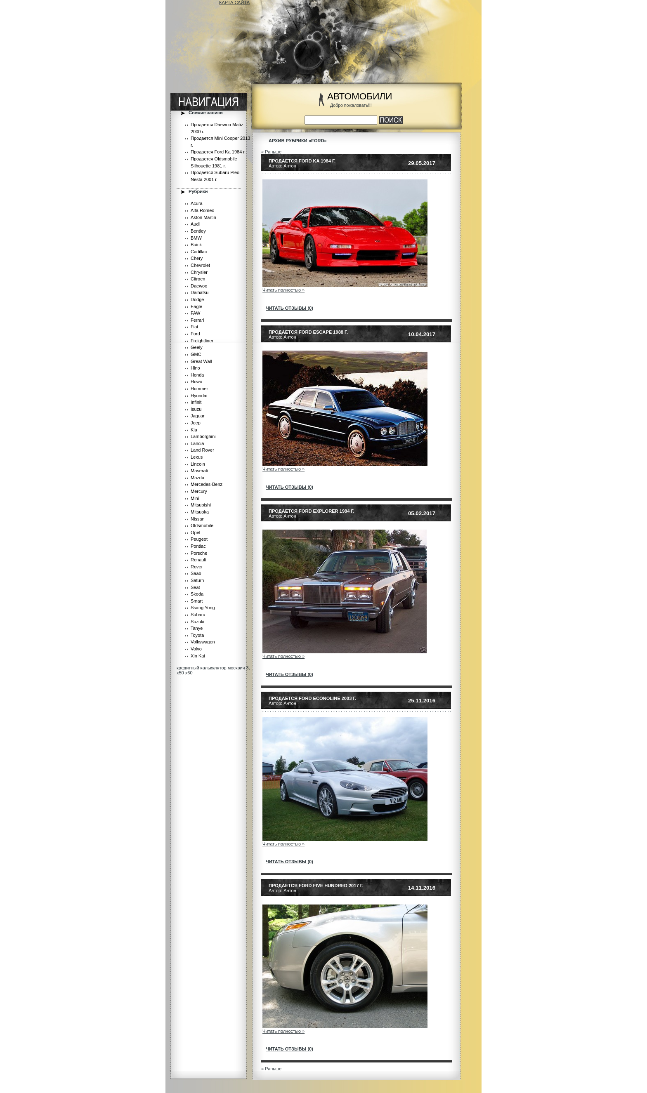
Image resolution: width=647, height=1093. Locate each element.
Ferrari (197, 320)
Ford (195, 333)
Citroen (198, 278)
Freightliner (202, 340)
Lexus (197, 457)
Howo (196, 381)
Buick (196, 244)
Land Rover (202, 450)
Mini (195, 498)
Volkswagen (203, 641)
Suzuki (197, 621)
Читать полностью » (283, 289)
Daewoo (199, 285)
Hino (195, 367)
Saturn (197, 580)
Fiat (194, 326)
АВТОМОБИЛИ (359, 96)
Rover (197, 566)
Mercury (199, 491)
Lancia (197, 443)
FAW (195, 313)
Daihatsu (199, 292)
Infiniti (197, 402)
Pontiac (198, 546)
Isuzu (196, 409)
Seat (195, 587)
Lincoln (198, 464)
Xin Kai (198, 655)
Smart (197, 600)
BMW (196, 238)
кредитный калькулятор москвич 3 (213, 667)
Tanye (197, 628)
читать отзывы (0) (289, 308)
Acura (197, 203)
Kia (194, 429)
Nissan (198, 518)
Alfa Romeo (202, 210)
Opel (195, 532)
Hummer (199, 388)
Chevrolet (200, 265)
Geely (197, 347)
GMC (196, 354)
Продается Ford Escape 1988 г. (308, 332)
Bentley (198, 230)
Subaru (198, 614)
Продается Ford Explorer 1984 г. (311, 511)
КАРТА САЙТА (234, 2)
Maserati (199, 470)
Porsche (199, 553)
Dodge (197, 299)
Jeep (196, 422)
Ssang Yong (203, 607)
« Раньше (271, 151)
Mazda (197, 477)
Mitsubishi (201, 504)
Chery (197, 258)
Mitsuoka (200, 511)
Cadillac (199, 251)
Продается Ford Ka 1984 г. (218, 151)
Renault (198, 559)
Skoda (197, 593)
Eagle (196, 306)
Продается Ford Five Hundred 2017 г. (316, 885)
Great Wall (201, 361)
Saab (196, 573)
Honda (197, 374)
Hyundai (199, 395)
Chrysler (199, 272)
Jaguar (198, 415)
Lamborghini (203, 436)
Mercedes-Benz (206, 484)
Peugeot (199, 539)
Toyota (197, 635)
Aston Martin (203, 217)
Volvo (196, 648)
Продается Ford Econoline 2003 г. (312, 698)
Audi (195, 223)
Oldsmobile (202, 525)
